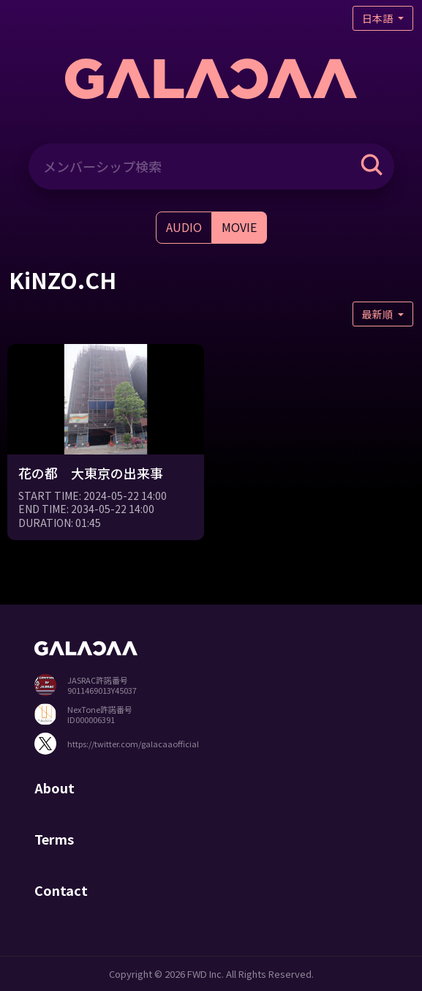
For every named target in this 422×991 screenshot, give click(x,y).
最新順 (378, 314)
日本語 (378, 18)
